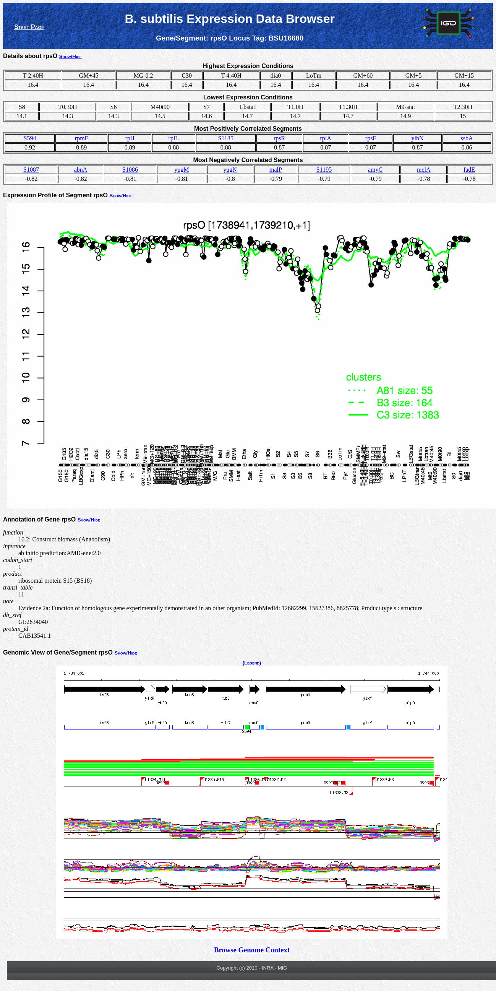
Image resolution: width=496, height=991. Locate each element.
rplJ (130, 138)
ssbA (467, 138)
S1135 (225, 138)
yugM (181, 169)
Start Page (29, 27)
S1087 (31, 169)
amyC (375, 169)
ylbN (418, 138)
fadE (469, 169)
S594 (30, 138)
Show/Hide (70, 56)
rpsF (370, 138)
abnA (81, 169)
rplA (325, 138)
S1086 (130, 169)
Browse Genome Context (252, 950)
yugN (230, 169)
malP (275, 169)
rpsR (279, 138)
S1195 (324, 169)
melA (424, 169)
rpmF (81, 138)
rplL (174, 138)
